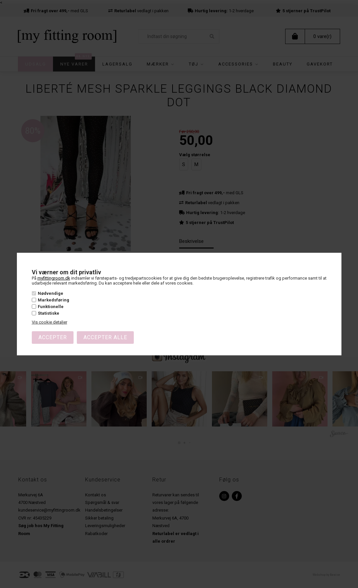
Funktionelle (51, 306)
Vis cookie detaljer (49, 322)
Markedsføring (53, 299)
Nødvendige (50, 293)
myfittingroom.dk (53, 277)
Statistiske (48, 313)
